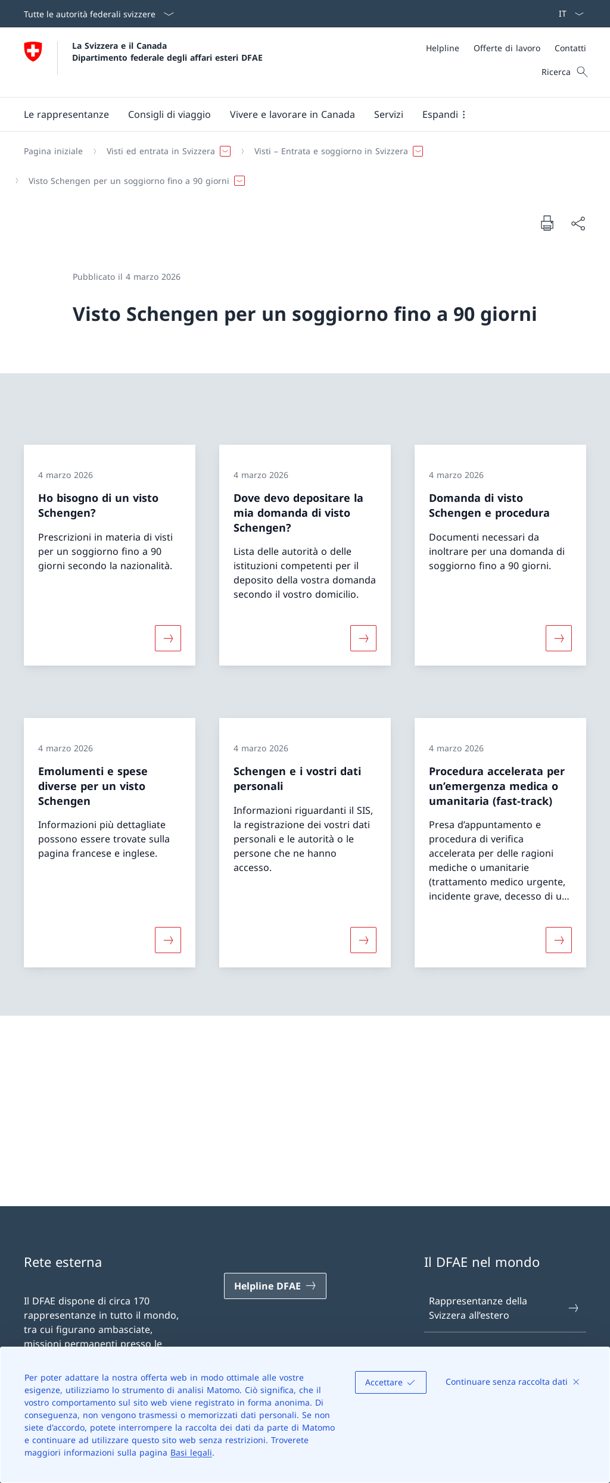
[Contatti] (570, 48)
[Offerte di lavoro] (506, 48)
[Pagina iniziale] (53, 151)
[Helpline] (442, 48)
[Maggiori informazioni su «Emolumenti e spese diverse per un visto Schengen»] (168, 941)
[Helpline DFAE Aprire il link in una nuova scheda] (275, 1286)
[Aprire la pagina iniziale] (143, 62)
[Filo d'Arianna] (300, 165)
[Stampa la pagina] (546, 223)
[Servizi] (389, 114)
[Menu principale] (295, 114)
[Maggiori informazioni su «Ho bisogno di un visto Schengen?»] (168, 638)
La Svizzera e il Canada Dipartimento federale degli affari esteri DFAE (167, 51)
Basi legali (191, 1452)
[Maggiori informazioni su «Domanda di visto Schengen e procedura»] (559, 638)
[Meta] (506, 48)
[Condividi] (577, 223)
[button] (66, 114)
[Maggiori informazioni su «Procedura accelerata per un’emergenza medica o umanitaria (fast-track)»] (559, 941)
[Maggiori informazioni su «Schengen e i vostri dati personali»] (363, 941)
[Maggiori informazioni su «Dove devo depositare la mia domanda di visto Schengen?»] (363, 638)
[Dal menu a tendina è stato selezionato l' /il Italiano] (567, 13)
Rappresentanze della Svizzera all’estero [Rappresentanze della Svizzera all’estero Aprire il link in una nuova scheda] (504, 1308)
